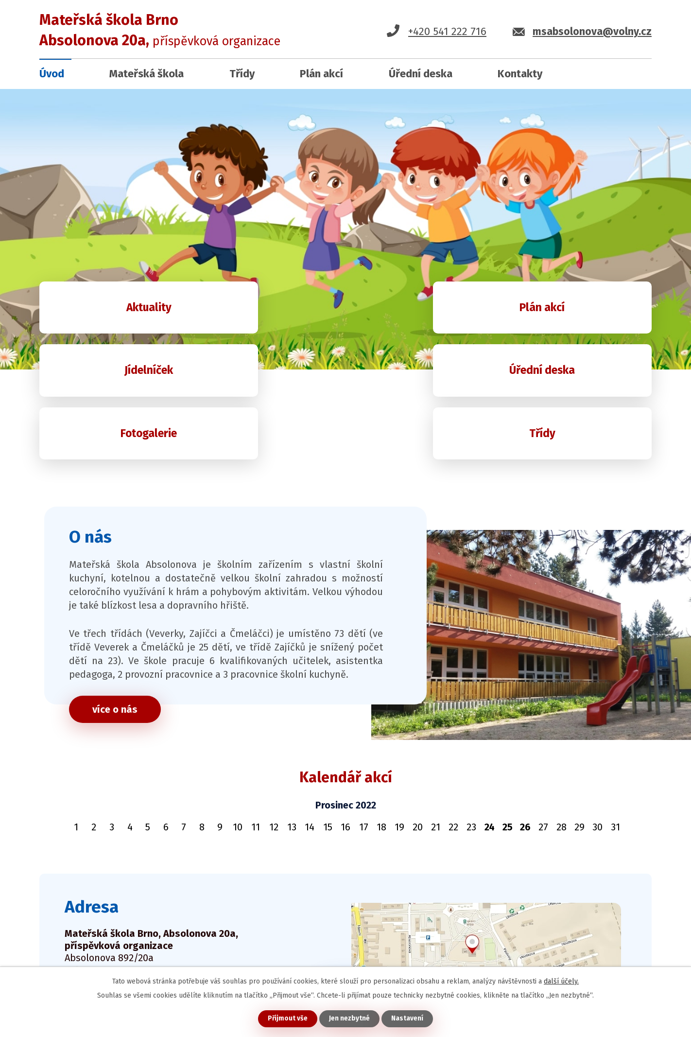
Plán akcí (321, 73)
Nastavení (408, 1018)
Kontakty (520, 73)
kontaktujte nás (115, 957)
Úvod (51, 73)
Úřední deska (420, 73)
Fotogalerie (345, 381)
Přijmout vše (287, 1018)
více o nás (119, 659)
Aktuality (129, 310)
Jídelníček (561, 310)
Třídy (242, 73)
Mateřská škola (146, 73)
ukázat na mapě (376, 944)
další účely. (561, 981)
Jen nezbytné (349, 1018)
